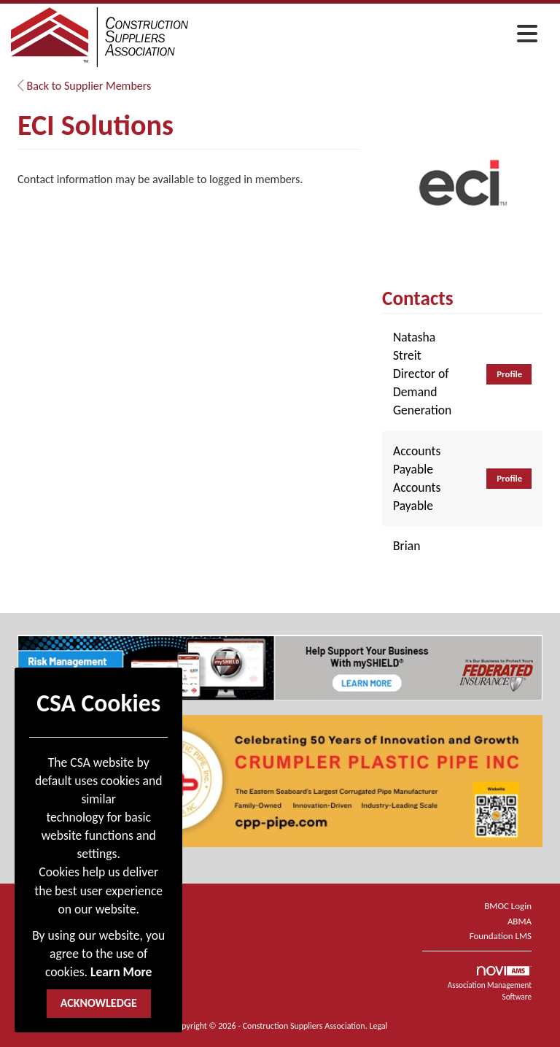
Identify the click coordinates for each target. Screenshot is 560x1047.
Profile (509, 373)
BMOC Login (508, 905)
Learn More (121, 972)
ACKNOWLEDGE (99, 1003)
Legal (378, 1026)
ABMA (520, 921)
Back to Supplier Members (84, 86)
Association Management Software (490, 984)
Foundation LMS (501, 935)
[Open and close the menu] (366, 35)
